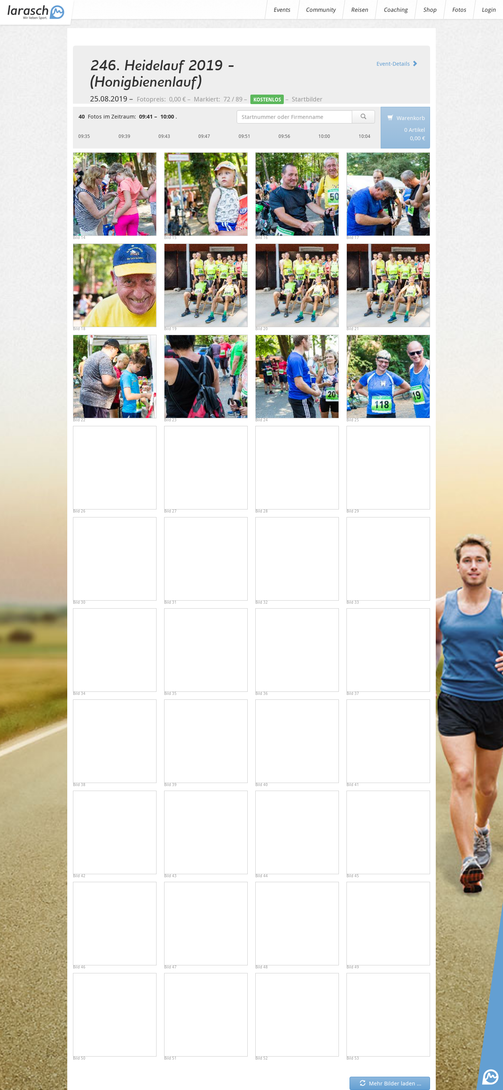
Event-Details (397, 63)
